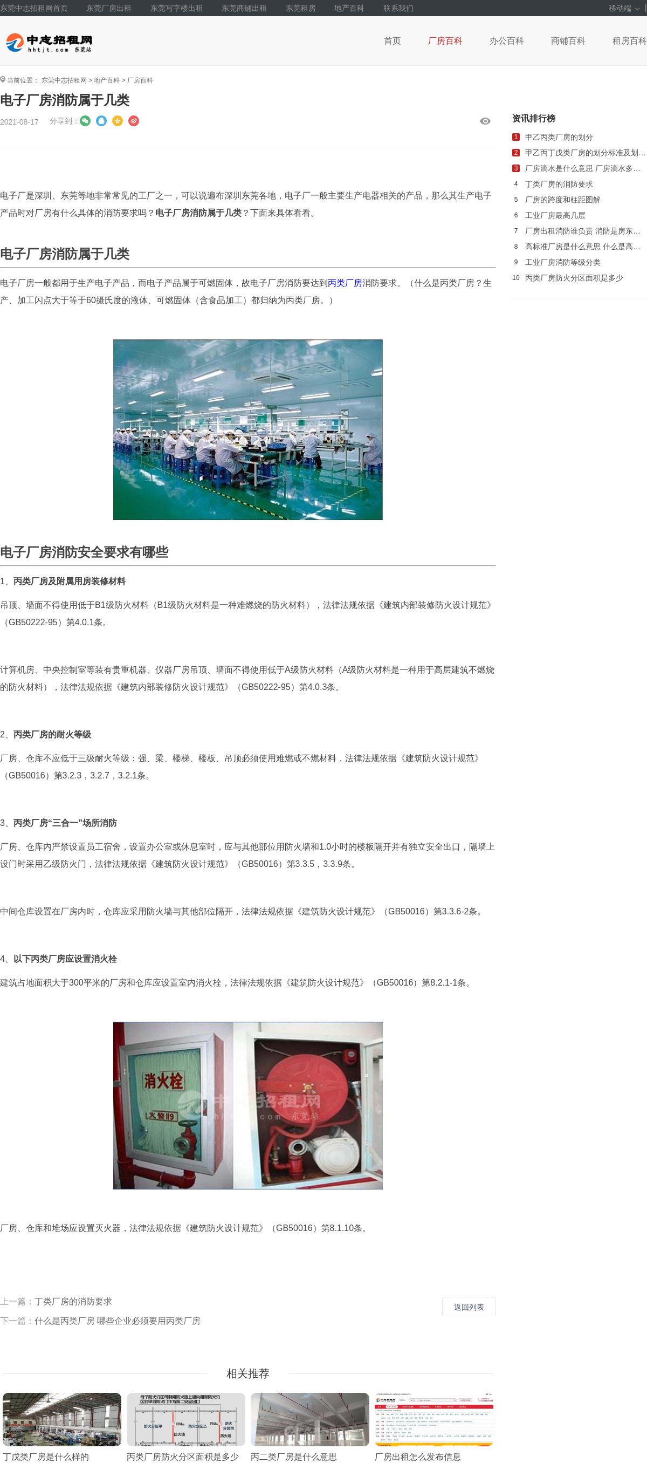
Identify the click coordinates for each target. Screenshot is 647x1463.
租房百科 (629, 40)
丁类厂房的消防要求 (73, 1301)
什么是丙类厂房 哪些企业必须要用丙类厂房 (118, 1320)
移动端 (624, 8)
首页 (392, 40)
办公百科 (507, 40)
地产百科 (349, 8)
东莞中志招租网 (64, 80)
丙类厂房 (345, 283)
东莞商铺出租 (244, 8)
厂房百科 (445, 40)
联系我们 (398, 8)
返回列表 (469, 1307)
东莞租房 (301, 8)
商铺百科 (568, 40)
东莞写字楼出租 (176, 8)
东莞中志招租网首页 (34, 8)
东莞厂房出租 (109, 8)
